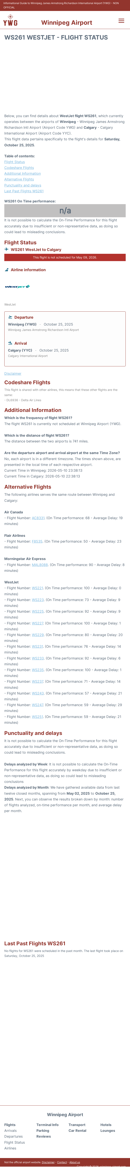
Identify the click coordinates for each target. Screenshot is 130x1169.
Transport (77, 1125)
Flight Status (14, 162)
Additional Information (22, 173)
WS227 (37, 623)
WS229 (38, 635)
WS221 (37, 588)
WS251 (37, 717)
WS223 (38, 600)
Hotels (105, 1125)
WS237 (37, 681)
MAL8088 (40, 565)
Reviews (43, 1136)
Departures (13, 1136)
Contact (62, 1162)
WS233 (38, 658)
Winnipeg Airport (66, 23)
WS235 (38, 670)
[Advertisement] (65, 79)
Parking (42, 1130)
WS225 (38, 611)
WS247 (37, 705)
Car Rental (77, 1130)
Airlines (10, 1148)
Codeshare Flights (19, 167)
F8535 (37, 541)
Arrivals (10, 1130)
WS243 (38, 693)
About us (74, 1162)
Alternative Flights (19, 179)
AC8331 (38, 518)
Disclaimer (48, 1162)
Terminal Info (47, 1125)
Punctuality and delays (22, 185)
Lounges (107, 1130)
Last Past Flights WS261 (24, 191)
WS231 (37, 646)
